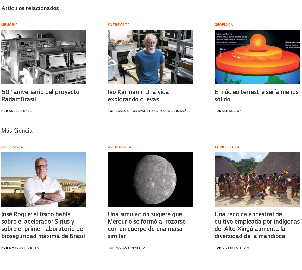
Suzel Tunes (20, 111)
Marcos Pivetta (24, 248)
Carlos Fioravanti (133, 111)
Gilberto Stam (235, 248)
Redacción (232, 111)
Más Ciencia (17, 131)
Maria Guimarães (175, 111)
